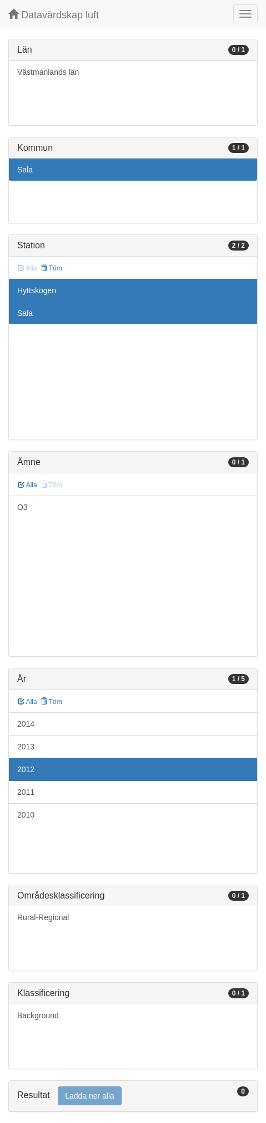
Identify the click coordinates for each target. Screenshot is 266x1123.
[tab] (133, 1096)
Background (38, 1015)
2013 (25, 746)
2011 (25, 792)
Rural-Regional (43, 917)
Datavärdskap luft (53, 15)
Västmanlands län (48, 72)
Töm (51, 268)
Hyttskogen (36, 290)
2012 (25, 769)
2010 (25, 814)
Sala (25, 169)
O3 (22, 507)
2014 (25, 723)
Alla (27, 485)
